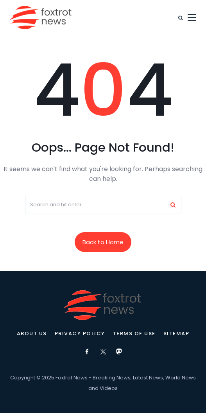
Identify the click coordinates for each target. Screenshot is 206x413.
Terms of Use (134, 333)
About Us (32, 333)
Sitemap (176, 333)
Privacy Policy (80, 333)
